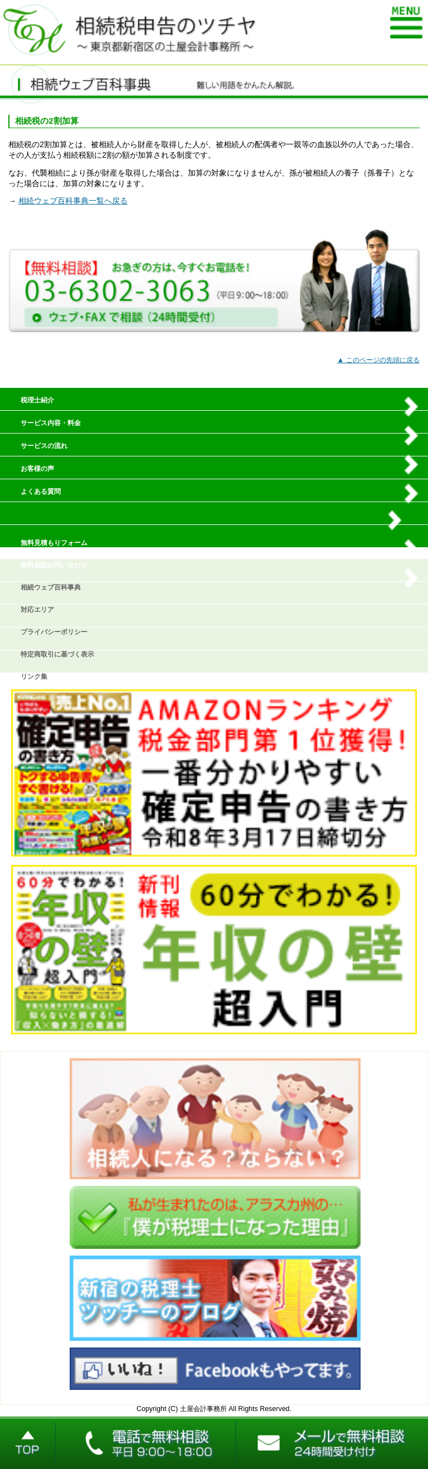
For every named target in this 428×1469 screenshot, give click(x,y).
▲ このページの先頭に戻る (378, 360)
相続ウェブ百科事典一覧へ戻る (73, 201)
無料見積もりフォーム (54, 543)
